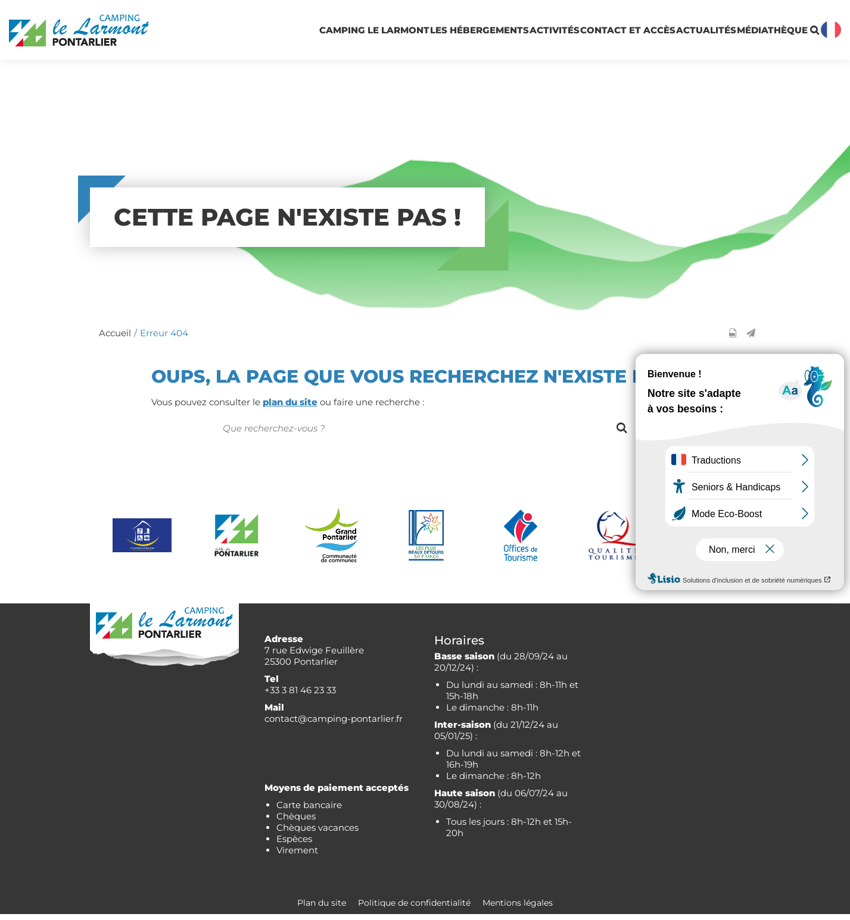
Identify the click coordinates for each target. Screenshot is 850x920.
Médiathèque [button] (737, 33)
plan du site (290, 408)
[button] (751, 339)
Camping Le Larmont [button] (215, 33)
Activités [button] (454, 33)
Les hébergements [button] (351, 33)
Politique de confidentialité (414, 908)
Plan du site (321, 908)
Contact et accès (534, 33)
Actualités (648, 33)
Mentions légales (517, 908)
